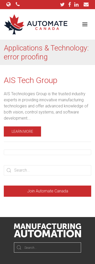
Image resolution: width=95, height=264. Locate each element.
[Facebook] (70, 4)
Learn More (22, 131)
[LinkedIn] (76, 4)
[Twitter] (63, 4)
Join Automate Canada (47, 191)
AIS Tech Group (31, 80)
